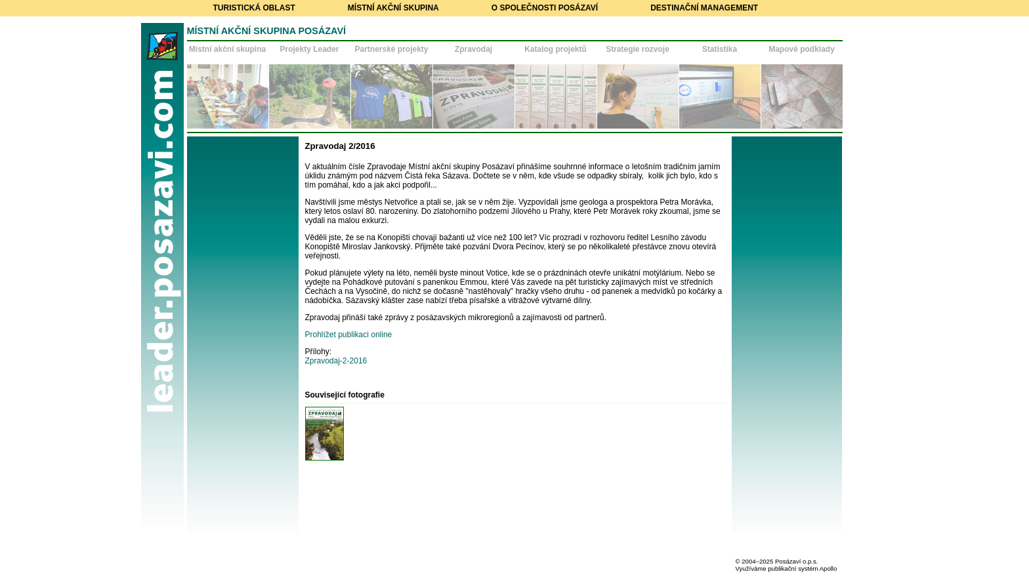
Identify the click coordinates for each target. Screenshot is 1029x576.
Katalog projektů (555, 49)
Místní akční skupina (393, 7)
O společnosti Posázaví (545, 7)
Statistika (719, 49)
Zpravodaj (473, 49)
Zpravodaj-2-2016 (336, 360)
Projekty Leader (309, 49)
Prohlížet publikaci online (348, 334)
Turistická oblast (254, 7)
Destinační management (704, 7)
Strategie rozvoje (637, 49)
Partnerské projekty (391, 49)
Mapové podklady (801, 49)
